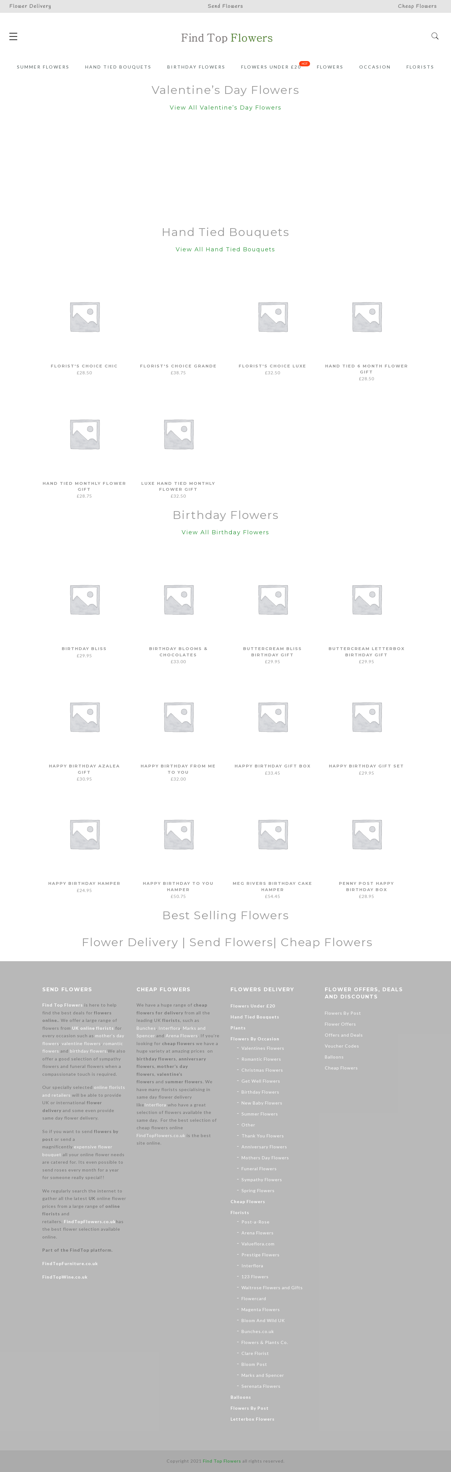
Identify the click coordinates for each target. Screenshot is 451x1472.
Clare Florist (255, 1353)
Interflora (169, 1028)
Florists (420, 66)
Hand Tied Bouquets (118, 66)
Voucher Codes (342, 1046)
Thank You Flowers (262, 1135)
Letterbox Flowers (253, 1419)
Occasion (375, 66)
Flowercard (253, 1298)
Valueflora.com (258, 1243)
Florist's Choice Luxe (272, 365)
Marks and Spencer (262, 1375)
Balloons (241, 1397)
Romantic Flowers (261, 1059)
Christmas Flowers (262, 1070)
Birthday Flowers (196, 66)
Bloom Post (254, 1364)
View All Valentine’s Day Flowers (226, 107)
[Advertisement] (225, 170)
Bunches (146, 1028)
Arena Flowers (182, 1035)
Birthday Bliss (84, 648)
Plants (238, 1027)
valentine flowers (81, 1043)
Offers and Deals (344, 1035)
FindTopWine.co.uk (65, 1277)
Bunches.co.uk (257, 1331)
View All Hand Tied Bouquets (225, 249)
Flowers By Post (250, 1408)
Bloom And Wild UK (263, 1320)
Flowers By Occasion (255, 1038)
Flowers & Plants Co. (264, 1342)
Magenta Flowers (260, 1309)
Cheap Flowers (248, 1201)
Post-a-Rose (255, 1221)
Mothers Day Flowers (265, 1157)
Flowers (330, 66)
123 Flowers (255, 1276)
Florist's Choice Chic (84, 365)
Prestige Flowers (260, 1254)
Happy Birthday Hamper (84, 883)
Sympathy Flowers (261, 1179)
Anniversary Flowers (264, 1146)
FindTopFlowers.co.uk (90, 1221)
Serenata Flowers (261, 1386)
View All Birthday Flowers (225, 532)
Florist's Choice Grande (178, 365)
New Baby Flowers (262, 1102)
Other (248, 1124)
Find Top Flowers (62, 1005)
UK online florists (93, 1028)
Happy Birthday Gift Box (273, 765)
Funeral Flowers (259, 1168)
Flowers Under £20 (271, 66)
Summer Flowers (43, 66)
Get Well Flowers (260, 1081)
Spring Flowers (258, 1190)
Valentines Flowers (262, 1048)
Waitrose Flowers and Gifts (272, 1287)
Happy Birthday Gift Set (366, 765)
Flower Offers (340, 1024)
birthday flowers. (89, 1051)
